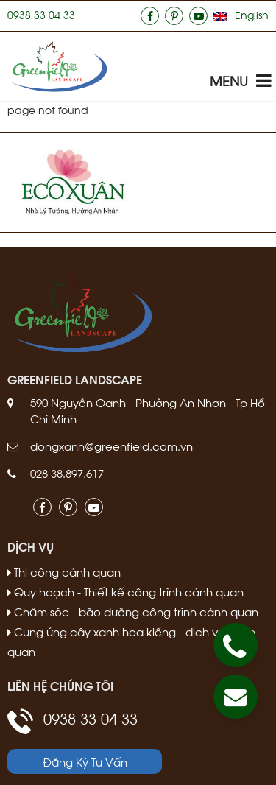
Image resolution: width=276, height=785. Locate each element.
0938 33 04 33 (41, 14)
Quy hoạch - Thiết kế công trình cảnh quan (125, 591)
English (252, 14)
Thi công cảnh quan (64, 571)
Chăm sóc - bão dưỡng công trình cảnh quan (132, 611)
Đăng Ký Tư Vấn (85, 761)
